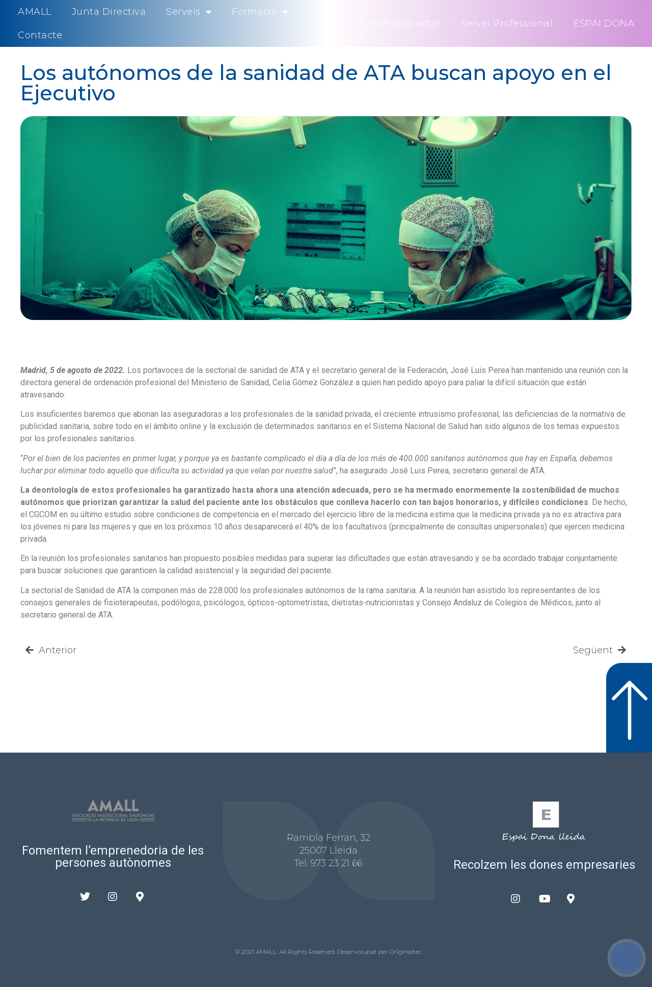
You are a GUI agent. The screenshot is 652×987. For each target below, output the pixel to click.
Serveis (188, 11)
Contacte (40, 35)
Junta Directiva (109, 11)
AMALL (34, 11)
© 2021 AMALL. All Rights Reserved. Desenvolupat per (312, 951)
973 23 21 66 (336, 863)
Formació (260, 11)
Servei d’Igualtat (401, 23)
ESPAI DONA (603, 23)
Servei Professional (507, 23)
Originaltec (406, 951)
